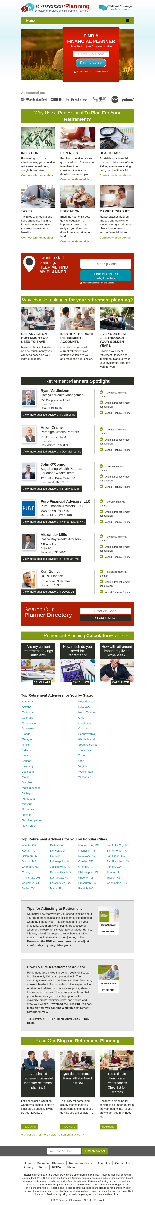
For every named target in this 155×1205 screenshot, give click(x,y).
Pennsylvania (86, 733)
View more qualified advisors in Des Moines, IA (52, 451)
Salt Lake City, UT (118, 845)
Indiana (26, 750)
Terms (43, 1167)
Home (30, 20)
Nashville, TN (86, 850)
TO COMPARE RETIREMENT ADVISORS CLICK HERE (58, 1021)
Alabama (27, 701)
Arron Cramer (52, 427)
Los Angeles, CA (60, 883)
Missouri (27, 804)
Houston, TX (58, 856)
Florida (26, 733)
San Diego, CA (116, 856)
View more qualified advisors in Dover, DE (48, 591)
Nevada (27, 814)
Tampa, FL (113, 872)
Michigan (27, 793)
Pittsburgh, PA (87, 883)
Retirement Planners (50, 1163)
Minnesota (28, 798)
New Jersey (29, 825)
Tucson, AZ (114, 877)
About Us (104, 1163)
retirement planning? (110, 299)
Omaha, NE (85, 861)
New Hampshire (32, 820)
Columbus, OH (31, 883)
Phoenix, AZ (85, 877)
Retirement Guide (80, 1163)
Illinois (26, 744)
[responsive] (127, 20)
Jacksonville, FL (60, 866)
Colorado (27, 717)
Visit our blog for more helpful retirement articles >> (52, 1134)
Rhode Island (86, 739)
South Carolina (87, 744)
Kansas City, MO (60, 872)
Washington (85, 771)
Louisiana (28, 771)
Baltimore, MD (31, 856)
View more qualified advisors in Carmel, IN (49, 414)
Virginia (82, 766)
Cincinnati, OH (31, 877)
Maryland (27, 782)
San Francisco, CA (118, 861)
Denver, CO (57, 850)
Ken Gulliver (51, 572)
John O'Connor (54, 464)
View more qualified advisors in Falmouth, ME (51, 558)
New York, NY (86, 856)
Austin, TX (28, 850)
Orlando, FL (85, 866)
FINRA (56, 1167)
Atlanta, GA (29, 845)
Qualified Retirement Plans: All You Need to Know (77, 1078)
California (28, 712)
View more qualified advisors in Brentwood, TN (51, 488)
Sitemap (71, 1167)
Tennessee (85, 750)
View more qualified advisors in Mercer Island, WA (54, 521)
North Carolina (87, 712)
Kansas (26, 760)
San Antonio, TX (117, 850)
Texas (82, 755)
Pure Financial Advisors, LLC (66, 501)
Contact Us (122, 1163)
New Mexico (86, 701)
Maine (25, 777)
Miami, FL (56, 888)
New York (84, 707)
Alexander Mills (54, 535)
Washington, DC (117, 883)
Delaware (28, 728)
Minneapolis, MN (88, 845)
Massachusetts (31, 787)
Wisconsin (84, 777)
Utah (81, 760)
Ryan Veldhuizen (55, 391)
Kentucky (27, 766)
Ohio (81, 717)
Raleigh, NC (85, 888)
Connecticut (29, 723)
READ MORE (30, 1127)
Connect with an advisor (37, 175)
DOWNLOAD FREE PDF (108, 928)
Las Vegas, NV (59, 877)
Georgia (27, 739)
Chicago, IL (29, 872)
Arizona (26, 707)
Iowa (25, 755)
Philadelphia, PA (88, 872)
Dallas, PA (56, 845)
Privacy (28, 1167)
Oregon (83, 728)
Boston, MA (29, 861)
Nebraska (28, 809)
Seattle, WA (114, 866)
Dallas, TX (28, 888)
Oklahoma (84, 723)
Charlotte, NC (30, 866)
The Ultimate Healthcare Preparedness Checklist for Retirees (117, 1083)
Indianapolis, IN (59, 861)
